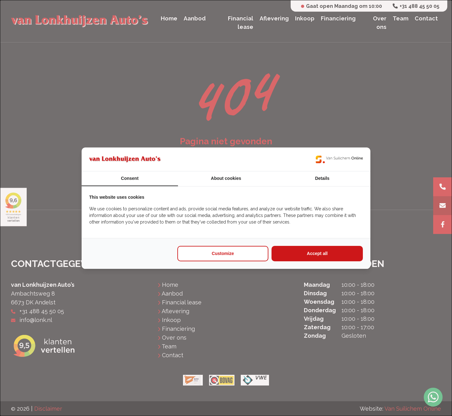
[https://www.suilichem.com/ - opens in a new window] (339, 159)
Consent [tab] (129, 178)
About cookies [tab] (226, 178)
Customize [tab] (223, 253)
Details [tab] (322, 178)
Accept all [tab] (317, 253)
